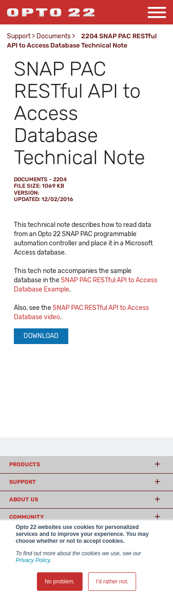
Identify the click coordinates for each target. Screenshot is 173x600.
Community (26, 517)
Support (18, 36)
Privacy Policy (33, 560)
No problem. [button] (60, 581)
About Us (23, 499)
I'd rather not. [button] (112, 581)
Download (41, 336)
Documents (53, 36)
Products (24, 464)
